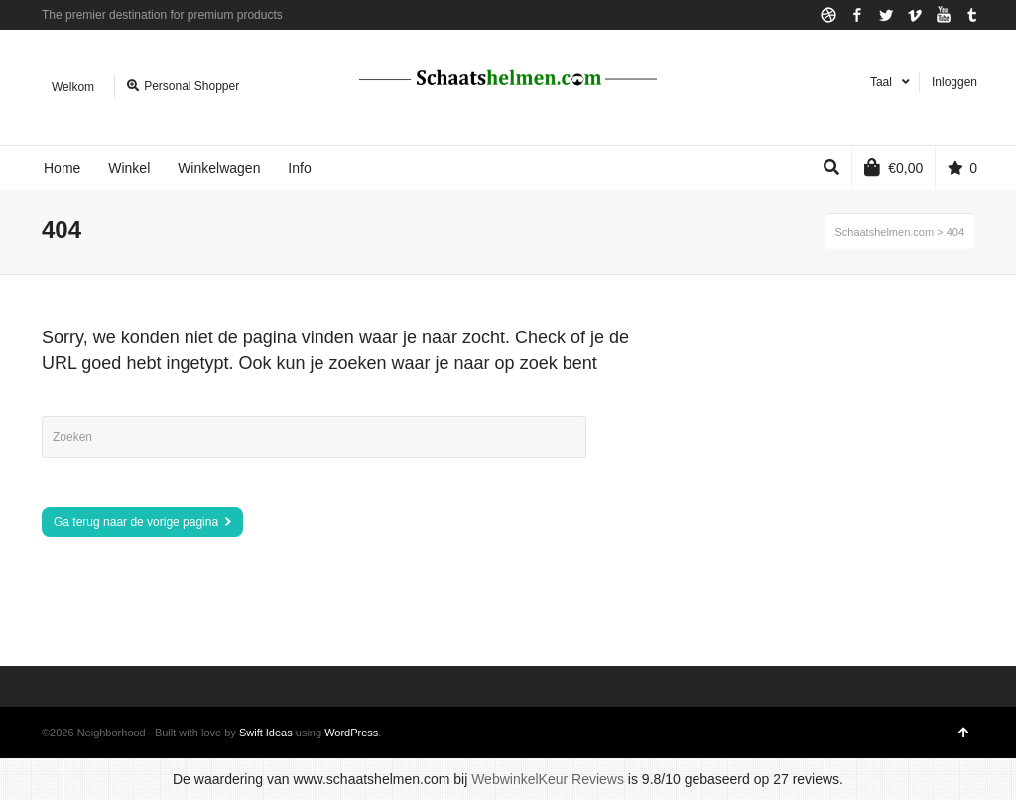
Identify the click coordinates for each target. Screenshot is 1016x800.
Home (62, 168)
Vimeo (915, 15)
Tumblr (972, 15)
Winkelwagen (219, 168)
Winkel (129, 168)
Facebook (857, 15)
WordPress (351, 732)
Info (299, 168)
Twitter (886, 15)
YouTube (943, 15)
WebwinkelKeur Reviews (547, 779)
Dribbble (828, 15)
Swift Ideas (266, 732)
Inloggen (954, 82)
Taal (881, 82)
